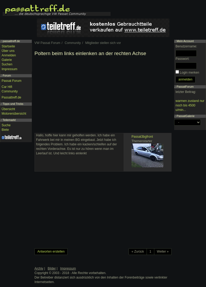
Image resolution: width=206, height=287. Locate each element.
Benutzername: (186, 46)
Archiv (38, 268)
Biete (5, 130)
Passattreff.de (11, 97)
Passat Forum (11, 81)
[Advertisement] (103, 96)
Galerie (7, 60)
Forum (7, 75)
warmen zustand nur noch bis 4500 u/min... (190, 105)
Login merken (189, 72)
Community (10, 91)
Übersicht (8, 109)
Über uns (8, 51)
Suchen (7, 64)
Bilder (52, 268)
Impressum (9, 69)
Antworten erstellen (51, 251)
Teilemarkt (9, 120)
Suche (6, 125)
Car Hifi (7, 87)
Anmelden (9, 55)
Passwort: (183, 59)
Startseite (8, 46)
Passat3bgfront (142, 136)
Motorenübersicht (14, 113)
